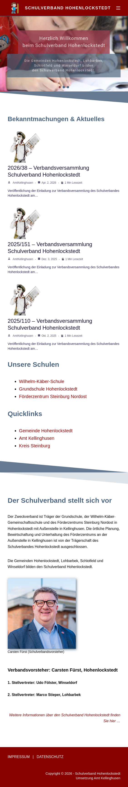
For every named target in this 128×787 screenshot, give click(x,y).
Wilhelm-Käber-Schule (41, 381)
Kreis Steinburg (34, 445)
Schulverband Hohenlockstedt (68, 8)
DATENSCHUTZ (50, 757)
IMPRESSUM (19, 757)
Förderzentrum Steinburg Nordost (53, 396)
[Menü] (118, 8)
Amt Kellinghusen (36, 438)
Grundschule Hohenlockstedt (48, 388)
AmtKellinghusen (23, 182)
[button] (60, 87)
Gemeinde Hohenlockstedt (46, 430)
